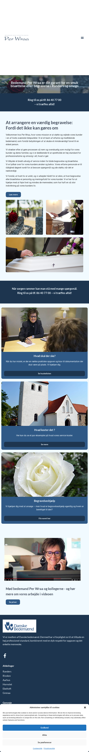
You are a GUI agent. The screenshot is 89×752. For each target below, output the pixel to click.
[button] (85, 707)
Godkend (44, 728)
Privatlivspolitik (49, 748)
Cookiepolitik (37, 748)
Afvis (44, 735)
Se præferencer (44, 742)
